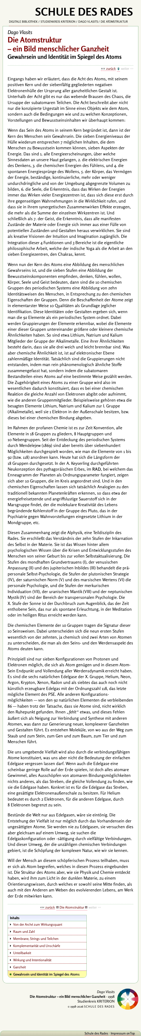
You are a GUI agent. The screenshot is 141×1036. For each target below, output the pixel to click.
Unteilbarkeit (22, 953)
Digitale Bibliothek (23, 21)
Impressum (118, 1033)
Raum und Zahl (24, 931)
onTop (131, 1033)
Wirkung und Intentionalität (32, 960)
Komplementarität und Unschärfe (36, 946)
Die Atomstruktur (114, 21)
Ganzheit (19, 967)
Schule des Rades (96, 1033)
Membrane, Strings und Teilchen (36, 938)
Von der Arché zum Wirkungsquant (37, 924)
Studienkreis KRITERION (58, 21)
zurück (111, 68)
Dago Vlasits (88, 21)
